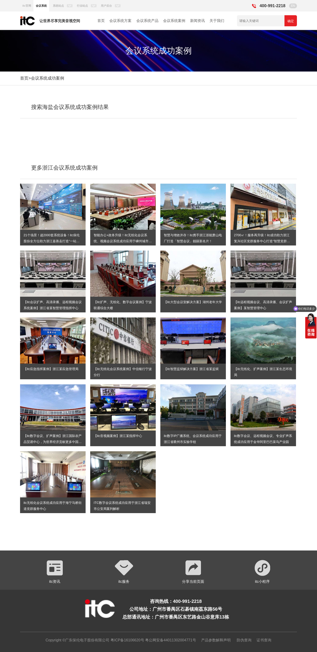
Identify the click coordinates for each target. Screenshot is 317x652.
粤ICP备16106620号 (126, 640)
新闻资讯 (197, 21)
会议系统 (41, 5)
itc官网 (26, 5)
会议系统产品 (147, 21)
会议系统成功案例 (47, 78)
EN (293, 5)
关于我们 (216, 21)
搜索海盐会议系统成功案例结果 (70, 107)
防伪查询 (244, 640)
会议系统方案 (120, 21)
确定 (290, 21)
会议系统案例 (174, 21)
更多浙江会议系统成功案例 (64, 167)
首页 (101, 21)
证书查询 (264, 640)
